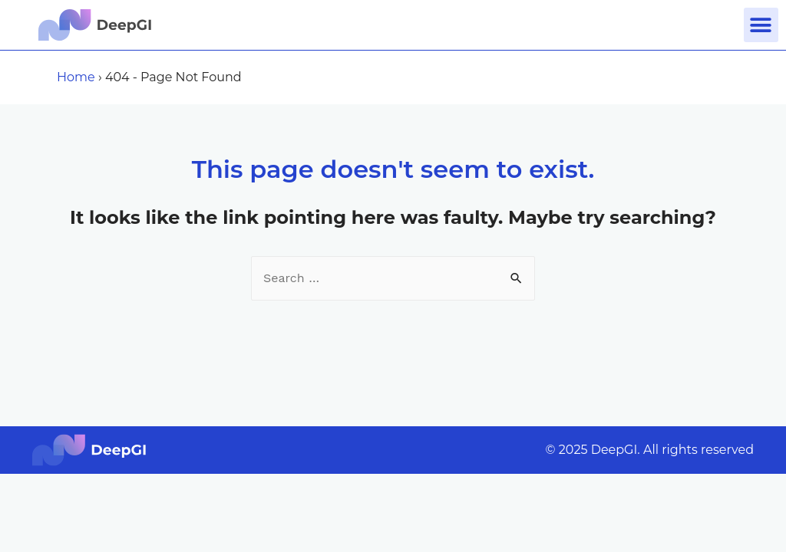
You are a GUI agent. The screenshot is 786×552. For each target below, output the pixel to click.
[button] (761, 25)
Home (76, 77)
